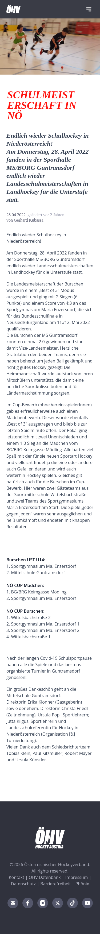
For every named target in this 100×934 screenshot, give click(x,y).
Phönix (82, 884)
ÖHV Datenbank (45, 877)
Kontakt (16, 877)
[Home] (13, 9)
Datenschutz (23, 884)
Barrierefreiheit (55, 884)
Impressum (76, 877)
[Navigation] (89, 9)
